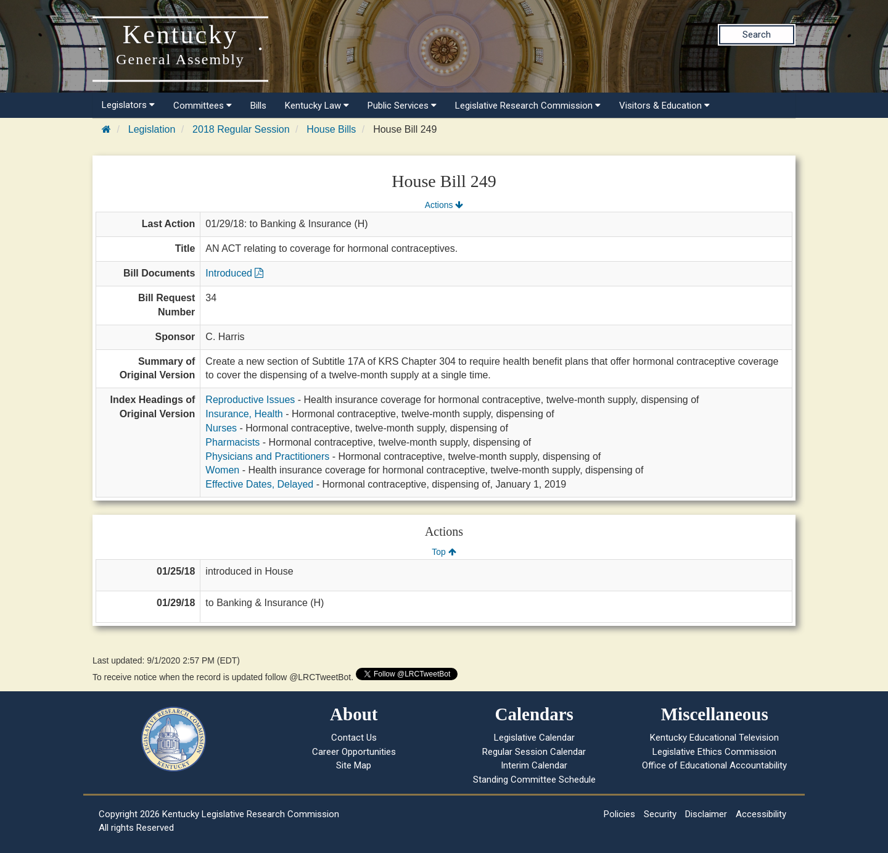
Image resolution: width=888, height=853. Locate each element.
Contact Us (354, 737)
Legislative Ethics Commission (714, 751)
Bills (258, 105)
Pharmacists (232, 442)
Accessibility (761, 814)
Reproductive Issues (250, 399)
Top (444, 552)
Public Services (402, 105)
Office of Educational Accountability (714, 765)
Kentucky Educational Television (714, 737)
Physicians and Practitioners (267, 456)
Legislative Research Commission (528, 105)
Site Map (353, 765)
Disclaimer (706, 814)
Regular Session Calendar (534, 751)
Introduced (234, 273)
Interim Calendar (534, 765)
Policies (619, 814)
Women (222, 470)
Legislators (128, 104)
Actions (444, 205)
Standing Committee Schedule (534, 779)
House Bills (331, 129)
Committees (202, 105)
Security (660, 814)
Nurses (221, 428)
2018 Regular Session (240, 129)
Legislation (152, 129)
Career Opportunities (354, 751)
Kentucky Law (317, 105)
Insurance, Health (243, 414)
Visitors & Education (664, 105)
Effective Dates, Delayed (259, 484)
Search (756, 34)
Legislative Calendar (534, 737)
